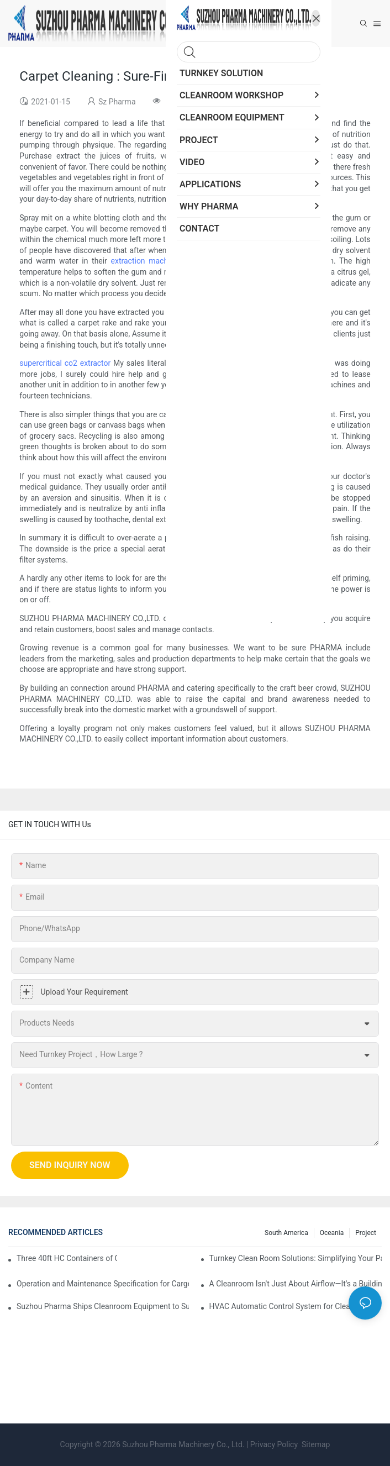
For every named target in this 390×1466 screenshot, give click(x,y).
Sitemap (315, 1444)
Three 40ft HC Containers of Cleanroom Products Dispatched (67, 1258)
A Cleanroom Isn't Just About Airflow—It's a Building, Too (295, 1283)
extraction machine (144, 260)
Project (365, 1233)
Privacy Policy (274, 1444)
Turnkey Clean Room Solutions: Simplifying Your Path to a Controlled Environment (295, 1258)
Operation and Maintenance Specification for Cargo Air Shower (103, 1283)
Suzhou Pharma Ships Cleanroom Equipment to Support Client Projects (103, 1306)
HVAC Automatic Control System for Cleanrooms (293, 1306)
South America (286, 1233)
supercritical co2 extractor (64, 363)
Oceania (332, 1233)
